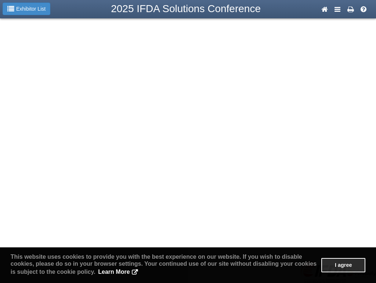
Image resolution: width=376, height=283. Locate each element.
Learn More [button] (114, 272)
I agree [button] (343, 265)
